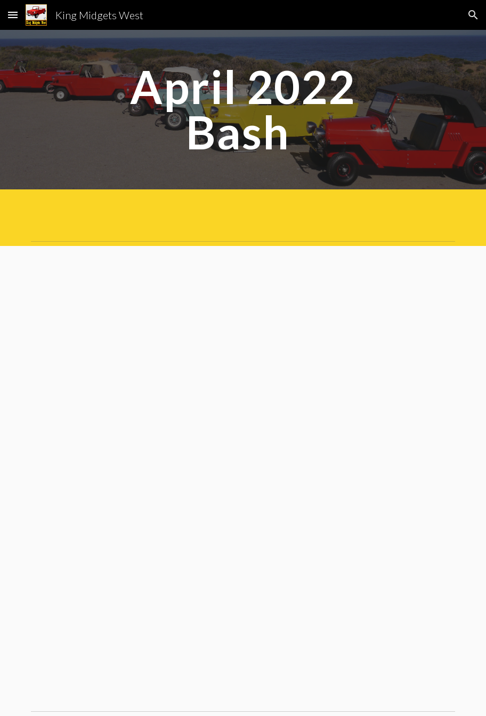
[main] (243, 110)
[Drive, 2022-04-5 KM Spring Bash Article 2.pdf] (243, 476)
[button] (13, 14)
